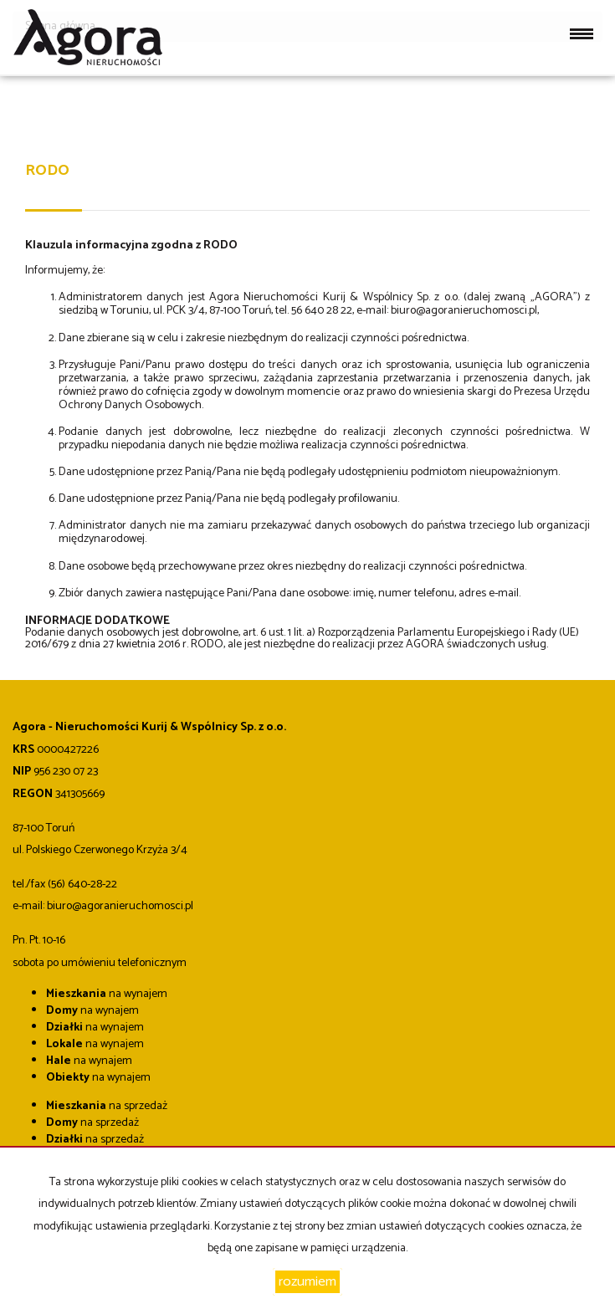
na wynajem (106, 994)
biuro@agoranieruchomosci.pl (464, 310)
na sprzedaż (106, 1106)
